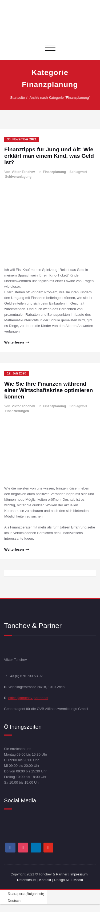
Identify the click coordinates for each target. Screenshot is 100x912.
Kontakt (45, 880)
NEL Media (74, 880)
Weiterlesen (14, 342)
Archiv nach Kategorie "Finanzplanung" (62, 98)
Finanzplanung (54, 172)
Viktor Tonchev (23, 172)
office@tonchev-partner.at (28, 698)
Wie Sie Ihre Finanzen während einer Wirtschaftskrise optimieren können (48, 390)
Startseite (20, 98)
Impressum (79, 874)
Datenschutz (27, 880)
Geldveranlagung (18, 177)
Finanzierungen (17, 411)
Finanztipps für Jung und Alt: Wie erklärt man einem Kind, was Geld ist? (49, 155)
